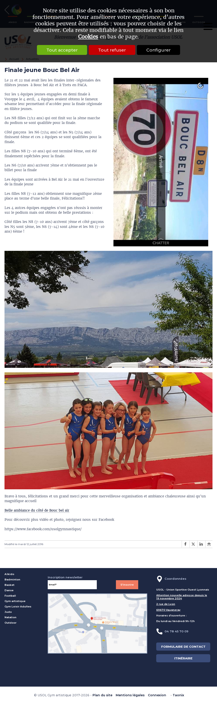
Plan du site (102, 695)
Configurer (158, 50)
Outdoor (10, 622)
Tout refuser (112, 50)
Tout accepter (62, 50)
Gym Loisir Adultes (18, 606)
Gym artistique (15, 601)
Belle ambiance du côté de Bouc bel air (37, 510)
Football (10, 595)
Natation (10, 617)
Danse (9, 590)
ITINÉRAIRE (183, 658)
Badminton (12, 579)
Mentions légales (130, 695)
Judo (8, 611)
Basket (9, 584)
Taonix (178, 695)
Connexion (157, 695)
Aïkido (9, 574)
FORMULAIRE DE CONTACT (183, 646)
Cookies (88, 37)
